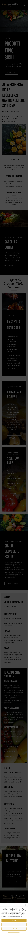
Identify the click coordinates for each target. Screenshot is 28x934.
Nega (14, 924)
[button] (26, 905)
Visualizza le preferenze (14, 929)
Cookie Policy (11, 932)
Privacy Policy (17, 932)
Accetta (14, 920)
